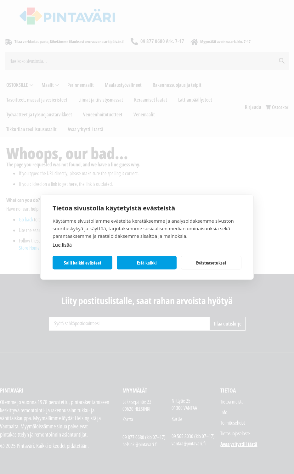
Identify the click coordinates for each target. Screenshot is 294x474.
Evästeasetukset (211, 262)
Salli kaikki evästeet (82, 262)
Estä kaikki (147, 262)
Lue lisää (62, 244)
